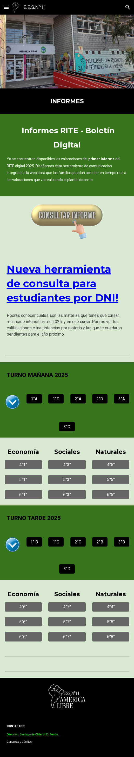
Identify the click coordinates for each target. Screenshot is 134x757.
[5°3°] (67, 479)
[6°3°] (67, 494)
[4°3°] (67, 464)
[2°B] (99, 542)
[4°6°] (23, 606)
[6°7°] (67, 636)
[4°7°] (67, 606)
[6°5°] (110, 494)
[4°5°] (110, 464)
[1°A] (34, 399)
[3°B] (121, 542)
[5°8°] (110, 621)
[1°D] (56, 399)
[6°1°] (23, 494)
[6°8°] (110, 636)
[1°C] (56, 542)
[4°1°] (23, 464)
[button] (6, 7)
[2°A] (78, 399)
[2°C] (78, 542)
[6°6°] (23, 636)
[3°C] (66, 426)
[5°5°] (110, 479)
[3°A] (121, 399)
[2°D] (99, 399)
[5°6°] (23, 621)
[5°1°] (23, 479)
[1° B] (34, 542)
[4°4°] (110, 606)
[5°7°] (67, 621)
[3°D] (66, 568)
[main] (67, 101)
